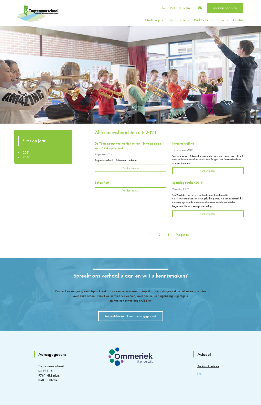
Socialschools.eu (208, 366)
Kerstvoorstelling (183, 143)
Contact (238, 20)
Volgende (182, 234)
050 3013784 (179, 8)
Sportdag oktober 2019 (187, 182)
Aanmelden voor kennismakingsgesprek (130, 316)
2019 (26, 157)
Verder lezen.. (130, 168)
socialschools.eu (225, 8)
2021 (26, 152)
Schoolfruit (102, 182)
